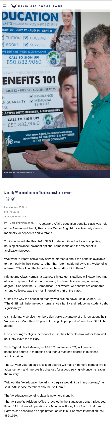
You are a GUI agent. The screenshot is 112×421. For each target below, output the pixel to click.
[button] (4, 6)
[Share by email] (13, 199)
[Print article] (7, 199)
